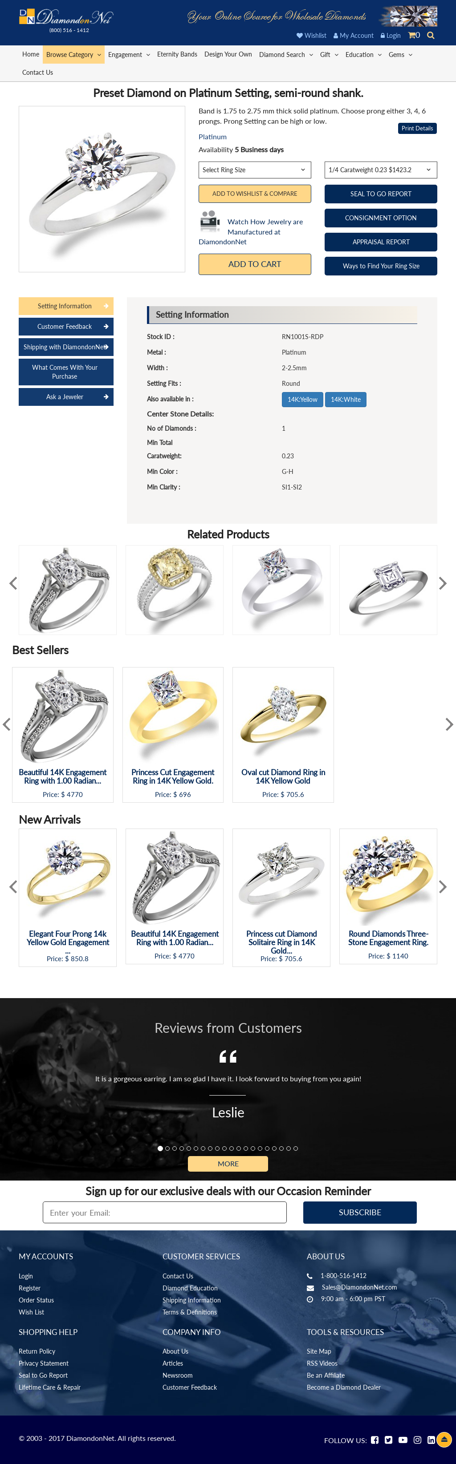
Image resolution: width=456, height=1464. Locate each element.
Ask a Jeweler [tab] (64, 396)
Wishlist (311, 35)
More (228, 1163)
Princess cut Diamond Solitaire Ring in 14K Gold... (281, 942)
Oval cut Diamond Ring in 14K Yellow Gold (283, 776)
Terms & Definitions (190, 1312)
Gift (329, 54)
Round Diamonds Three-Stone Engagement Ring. (388, 938)
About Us (175, 1351)
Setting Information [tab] (65, 306)
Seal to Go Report (43, 1375)
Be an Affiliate (326, 1375)
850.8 (80, 959)
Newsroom (178, 1375)
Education (364, 54)
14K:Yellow (303, 399)
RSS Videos (322, 1363)
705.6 (295, 794)
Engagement (129, 54)
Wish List (31, 1312)
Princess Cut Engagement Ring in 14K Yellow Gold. (172, 776)
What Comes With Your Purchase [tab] (65, 372)
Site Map (319, 1351)
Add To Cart (254, 264)
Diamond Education (190, 1288)
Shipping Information (192, 1300)
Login (391, 35)
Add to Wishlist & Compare (254, 193)
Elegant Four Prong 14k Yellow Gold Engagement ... (68, 942)
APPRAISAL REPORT (381, 242)
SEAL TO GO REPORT (380, 194)
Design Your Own (228, 54)
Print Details (417, 128)
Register (30, 1288)
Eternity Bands (177, 54)
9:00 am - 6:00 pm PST (353, 1298)
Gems (400, 54)
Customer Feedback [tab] (64, 326)
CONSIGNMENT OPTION (381, 218)
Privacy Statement (44, 1363)
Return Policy (37, 1351)
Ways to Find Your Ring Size (381, 266)
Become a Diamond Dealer (344, 1387)
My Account (354, 35)
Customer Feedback (190, 1387)
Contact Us (37, 72)
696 (185, 794)
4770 (75, 794)
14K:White (346, 399)
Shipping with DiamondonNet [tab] (65, 347)
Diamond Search (286, 54)
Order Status (36, 1300)
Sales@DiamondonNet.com (359, 1287)
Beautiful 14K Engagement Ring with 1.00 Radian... (62, 776)
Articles (173, 1363)
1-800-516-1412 (343, 1275)
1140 (400, 956)
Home (30, 54)
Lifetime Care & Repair (50, 1387)
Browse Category (73, 54)
